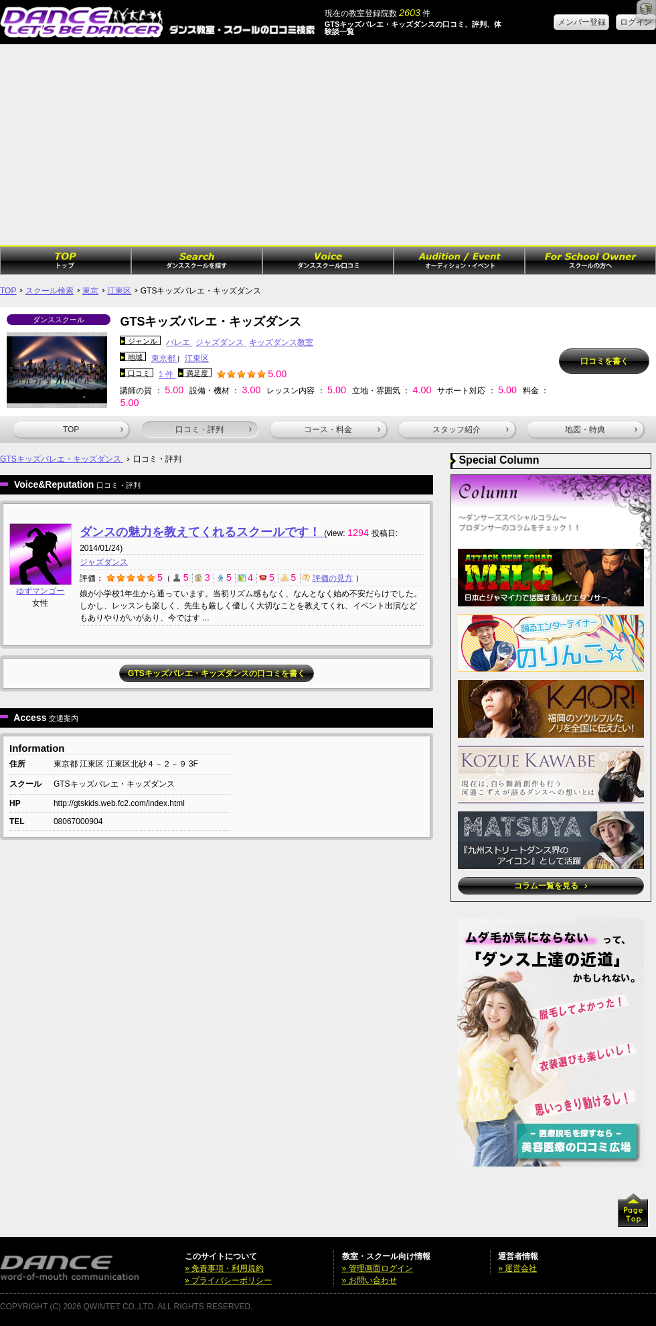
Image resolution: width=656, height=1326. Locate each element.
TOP (8, 290)
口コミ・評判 (213, 429)
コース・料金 (342, 429)
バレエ (179, 342)
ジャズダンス (220, 342)
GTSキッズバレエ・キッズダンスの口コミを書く (216, 673)
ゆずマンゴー (40, 591)
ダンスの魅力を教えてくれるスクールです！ (202, 532)
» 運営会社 (517, 1268)
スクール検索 (49, 290)
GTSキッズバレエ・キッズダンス (61, 459)
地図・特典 (601, 429)
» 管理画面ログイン (377, 1268)
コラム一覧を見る (550, 885)
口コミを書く (604, 361)
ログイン (636, 22)
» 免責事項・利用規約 (224, 1268)
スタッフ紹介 (470, 429)
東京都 (164, 358)
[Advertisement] (328, 145)
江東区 (119, 290)
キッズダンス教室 (281, 342)
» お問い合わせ (369, 1280)
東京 (90, 290)
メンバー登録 (582, 22)
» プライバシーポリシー (228, 1280)
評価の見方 (327, 578)
